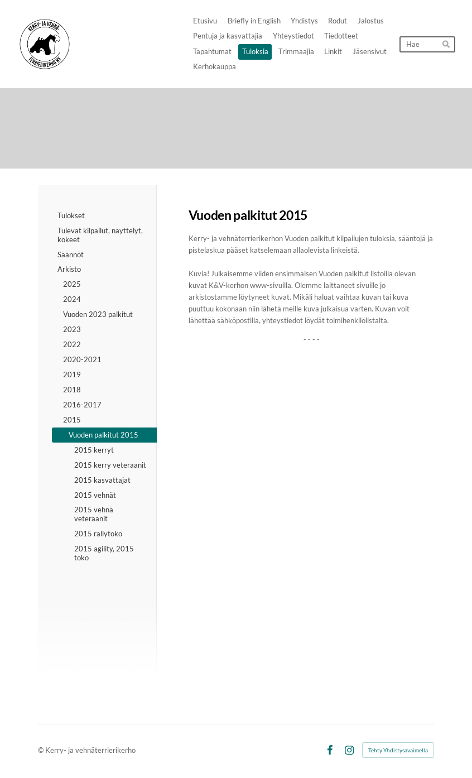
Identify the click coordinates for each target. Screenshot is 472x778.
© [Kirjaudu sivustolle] (41, 750)
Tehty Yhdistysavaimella (398, 750)
